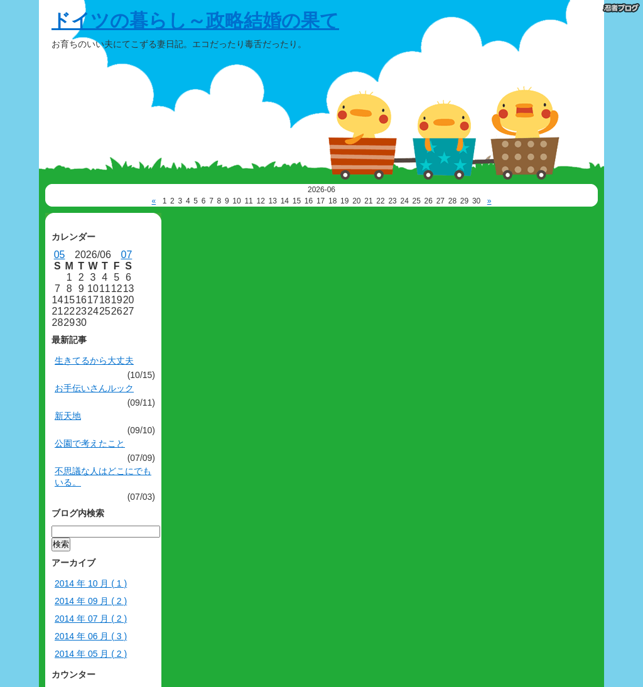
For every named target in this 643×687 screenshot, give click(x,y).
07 (126, 254)
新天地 (68, 416)
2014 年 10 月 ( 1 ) (91, 583)
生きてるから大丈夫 (94, 360)
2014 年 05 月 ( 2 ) (91, 654)
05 (59, 254)
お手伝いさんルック (94, 388)
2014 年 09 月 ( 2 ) (91, 601)
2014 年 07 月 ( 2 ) (91, 619)
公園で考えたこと (90, 443)
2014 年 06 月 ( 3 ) (91, 636)
